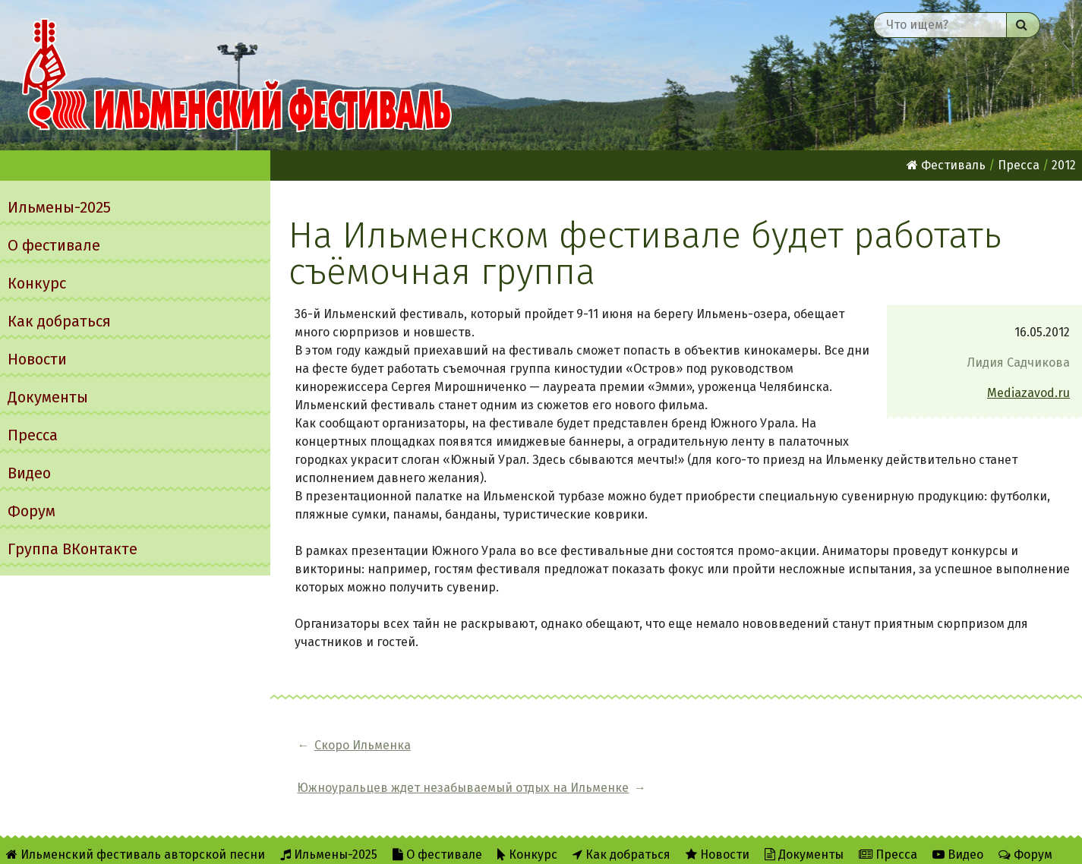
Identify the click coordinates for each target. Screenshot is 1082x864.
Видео (29, 473)
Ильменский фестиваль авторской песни (237, 75)
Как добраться (59, 321)
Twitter (363, 842)
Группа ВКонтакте (72, 549)
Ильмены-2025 (59, 207)
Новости (37, 359)
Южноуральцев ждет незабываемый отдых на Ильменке (615, 745)
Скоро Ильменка (362, 745)
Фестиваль (946, 165)
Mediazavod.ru (1028, 393)
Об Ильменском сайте (208, 842)
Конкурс (37, 283)
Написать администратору (491, 842)
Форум (31, 511)
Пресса (33, 435)
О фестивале (54, 245)
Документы (48, 397)
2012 (1064, 165)
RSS (304, 842)
